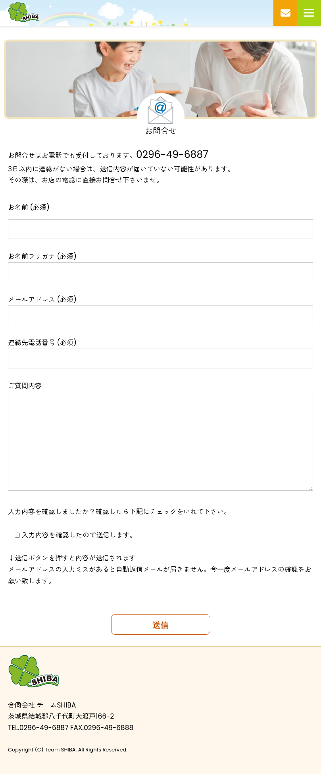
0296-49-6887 (172, 154)
